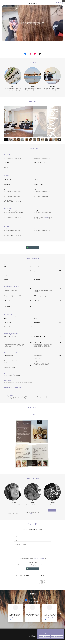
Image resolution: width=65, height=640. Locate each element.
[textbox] (32, 532)
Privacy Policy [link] (36, 558)
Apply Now (52, 510)
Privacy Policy (59, 633)
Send (33, 554)
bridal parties (45, 217)
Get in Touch (58, 2)
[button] (13, 514)
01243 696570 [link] (22, 580)
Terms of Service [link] (41, 558)
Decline (48, 636)
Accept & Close (58, 636)
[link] (32, 3)
